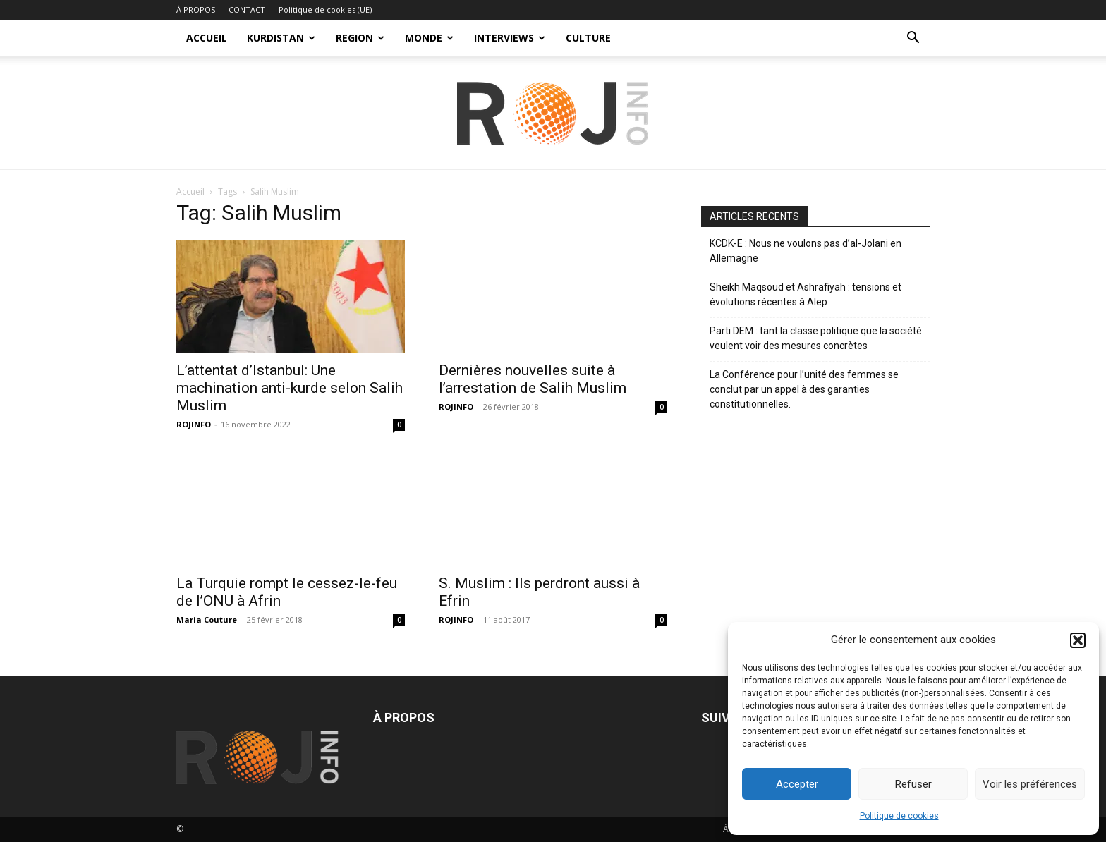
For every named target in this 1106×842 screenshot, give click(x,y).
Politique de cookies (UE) (325, 9)
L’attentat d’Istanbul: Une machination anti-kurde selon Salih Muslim (289, 388)
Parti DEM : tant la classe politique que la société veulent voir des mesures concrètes (816, 338)
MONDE (429, 37)
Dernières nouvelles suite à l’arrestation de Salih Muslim (532, 379)
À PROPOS (195, 9)
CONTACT (247, 9)
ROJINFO (193, 424)
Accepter (797, 784)
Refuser (913, 784)
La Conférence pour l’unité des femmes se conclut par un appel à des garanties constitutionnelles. (804, 389)
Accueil (190, 191)
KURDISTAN (281, 37)
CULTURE (588, 37)
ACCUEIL (206, 37)
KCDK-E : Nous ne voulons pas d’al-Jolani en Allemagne (805, 251)
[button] (1078, 640)
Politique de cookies (899, 816)
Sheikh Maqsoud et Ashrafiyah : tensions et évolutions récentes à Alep (805, 294)
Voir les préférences (1030, 784)
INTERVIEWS (509, 37)
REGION (360, 37)
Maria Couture (206, 619)
